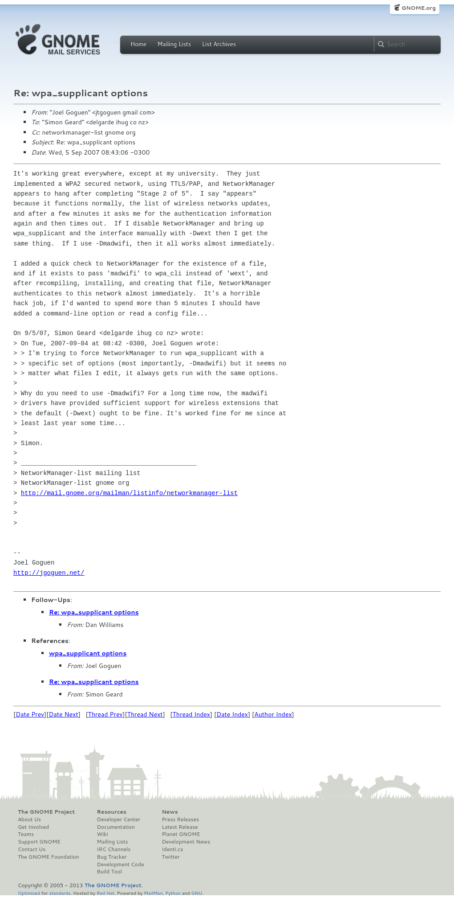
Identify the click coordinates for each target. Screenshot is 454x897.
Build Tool (109, 871)
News (170, 811)
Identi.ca (172, 849)
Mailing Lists (174, 44)
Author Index (273, 714)
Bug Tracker (112, 856)
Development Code (120, 864)
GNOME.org (418, 8)
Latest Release (180, 827)
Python (173, 892)
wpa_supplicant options (87, 653)
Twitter (170, 856)
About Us (29, 819)
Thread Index (192, 714)
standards (59, 892)
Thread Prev (105, 714)
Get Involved (33, 827)
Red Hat (105, 892)
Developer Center (118, 819)
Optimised (29, 892)
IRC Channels (114, 849)
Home (138, 44)
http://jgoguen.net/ (49, 573)
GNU (197, 892)
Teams (26, 834)
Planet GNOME (181, 834)
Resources (111, 811)
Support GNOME (39, 841)
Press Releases (180, 819)
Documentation (116, 827)
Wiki (102, 834)
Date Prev (30, 714)
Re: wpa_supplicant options (94, 612)
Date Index (232, 714)
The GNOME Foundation (48, 856)
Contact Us (31, 849)
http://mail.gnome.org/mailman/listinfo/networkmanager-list (129, 493)
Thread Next (145, 714)
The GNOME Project (46, 811)
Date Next (63, 714)
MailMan (153, 892)
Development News (186, 841)
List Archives (219, 44)
